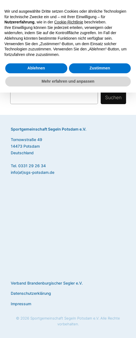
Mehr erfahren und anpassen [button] (68, 81)
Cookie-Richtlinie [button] (68, 22)
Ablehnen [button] (36, 68)
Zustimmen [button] (99, 68)
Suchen (113, 97)
